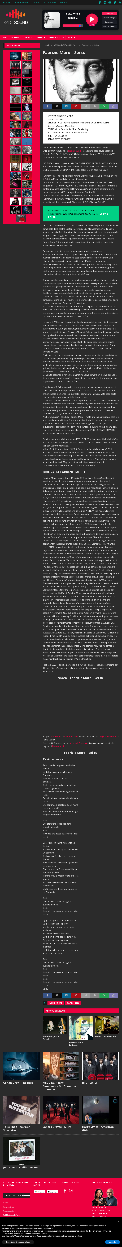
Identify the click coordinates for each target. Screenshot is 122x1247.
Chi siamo (15, 36)
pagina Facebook (108, 735)
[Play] (6, 1195)
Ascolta (71, 36)
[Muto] (23, 1195)
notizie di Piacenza (78, 742)
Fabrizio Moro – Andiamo (77, 1043)
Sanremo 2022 (71, 735)
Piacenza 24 (58, 745)
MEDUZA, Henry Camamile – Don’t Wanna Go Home (59, 1085)
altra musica (55, 735)
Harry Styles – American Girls (98, 1127)
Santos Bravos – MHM (57, 1126)
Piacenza (109, 13)
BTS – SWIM (89, 1082)
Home (4, 36)
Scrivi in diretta (56, 36)
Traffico (63, 2)
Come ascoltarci (9, 1210)
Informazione (8, 1206)
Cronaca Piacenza (21, 2)
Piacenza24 (6, 2)
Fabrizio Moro (55, 1002)
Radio (27, 36)
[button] (119, 1221)
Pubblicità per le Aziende (13, 1214)
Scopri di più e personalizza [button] (18, 1242)
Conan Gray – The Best (18, 1082)
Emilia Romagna (109, 17)
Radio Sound (74, 150)
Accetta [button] (112, 1242)
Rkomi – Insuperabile (105, 1036)
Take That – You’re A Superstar (16, 1127)
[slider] (14, 1195)
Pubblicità (40, 36)
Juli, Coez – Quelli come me (20, 1167)
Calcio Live (36, 2)
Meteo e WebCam (50, 2)
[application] (16, 1195)
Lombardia (109, 21)
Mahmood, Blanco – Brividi (53, 1037)
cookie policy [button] (48, 1228)
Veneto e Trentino (109, 26)
